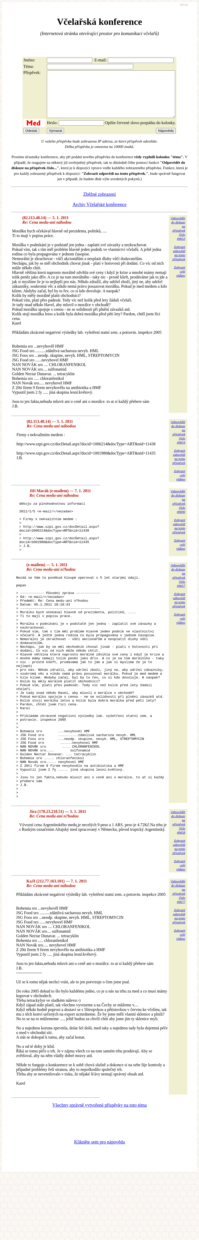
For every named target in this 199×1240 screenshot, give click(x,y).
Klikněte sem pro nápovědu (99, 1205)
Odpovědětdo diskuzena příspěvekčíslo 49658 (178, 886)
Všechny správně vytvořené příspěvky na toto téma (99, 1168)
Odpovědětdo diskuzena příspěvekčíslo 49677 (178, 955)
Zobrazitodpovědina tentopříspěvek (178, 262)
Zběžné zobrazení (99, 203)
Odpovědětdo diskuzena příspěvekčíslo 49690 (178, 511)
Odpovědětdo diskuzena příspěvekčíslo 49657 (178, 595)
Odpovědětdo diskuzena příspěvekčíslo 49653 (178, 237)
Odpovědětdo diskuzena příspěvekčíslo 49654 (178, 441)
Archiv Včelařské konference (99, 213)
